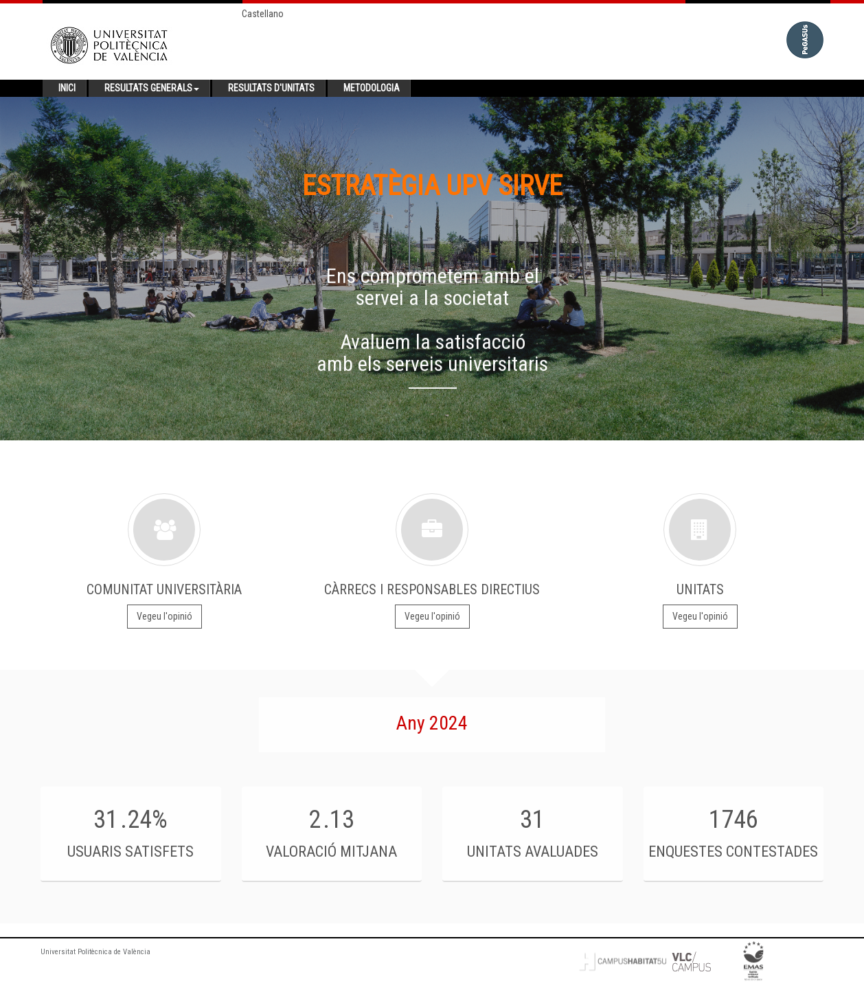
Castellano (263, 13)
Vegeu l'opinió (164, 616)
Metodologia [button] (371, 87)
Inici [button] (67, 87)
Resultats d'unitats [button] (271, 87)
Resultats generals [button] (151, 87)
